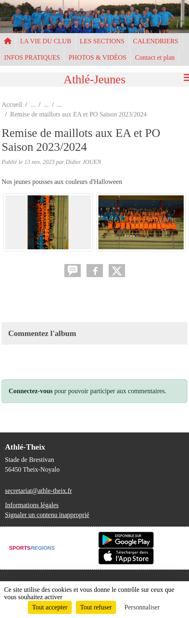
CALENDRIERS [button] (155, 41)
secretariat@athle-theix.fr (38, 490)
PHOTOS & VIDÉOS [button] (97, 57)
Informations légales (32, 505)
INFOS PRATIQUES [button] (32, 57)
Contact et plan (155, 57)
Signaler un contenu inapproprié (47, 514)
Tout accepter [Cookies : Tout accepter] (49, 607)
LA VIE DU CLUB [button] (45, 41)
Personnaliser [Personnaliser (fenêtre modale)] (142, 607)
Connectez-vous (31, 390)
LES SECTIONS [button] (102, 41)
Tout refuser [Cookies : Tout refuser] (96, 607)
